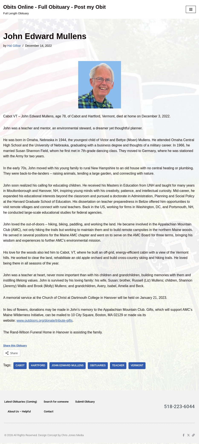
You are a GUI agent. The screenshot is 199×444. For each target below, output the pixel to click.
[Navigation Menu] (191, 9)
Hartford (38, 366)
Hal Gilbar (14, 45)
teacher (119, 366)
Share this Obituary (15, 346)
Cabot (20, 366)
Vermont (137, 366)
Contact (48, 412)
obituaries (98, 366)
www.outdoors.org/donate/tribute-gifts (45, 321)
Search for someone (56, 402)
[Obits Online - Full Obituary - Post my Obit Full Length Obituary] (54, 9)
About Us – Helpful (19, 412)
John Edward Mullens (68, 366)
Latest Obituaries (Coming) (20, 402)
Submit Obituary (85, 402)
